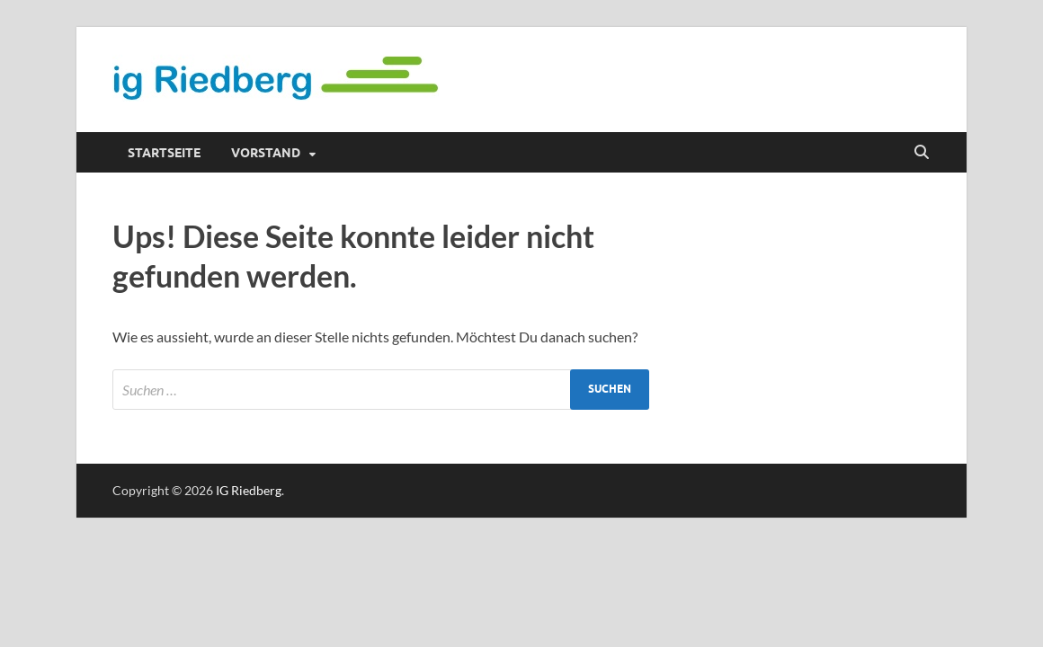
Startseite (164, 153)
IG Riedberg (248, 490)
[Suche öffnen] (921, 152)
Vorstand (265, 153)
